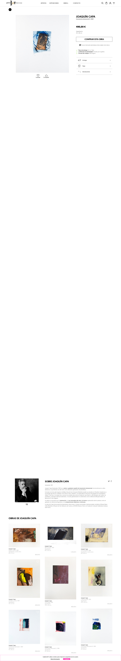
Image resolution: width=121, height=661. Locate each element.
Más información (55, 659)
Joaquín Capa (85, 16)
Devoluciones (84, 71)
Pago (81, 66)
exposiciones (54, 3)
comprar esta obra (94, 39)
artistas (43, 3)
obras (65, 3)
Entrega (82, 60)
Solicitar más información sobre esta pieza (94, 45)
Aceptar (67, 659)
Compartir (46, 76)
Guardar (38, 76)
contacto (76, 3)
